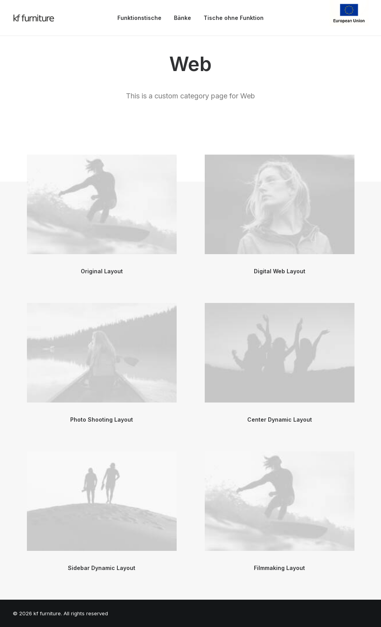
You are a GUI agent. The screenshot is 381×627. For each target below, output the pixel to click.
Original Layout (102, 271)
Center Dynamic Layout (279, 419)
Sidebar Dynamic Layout (101, 568)
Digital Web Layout (279, 271)
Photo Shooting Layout (101, 419)
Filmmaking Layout (279, 568)
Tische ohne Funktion (234, 17)
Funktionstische (139, 17)
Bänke (182, 17)
